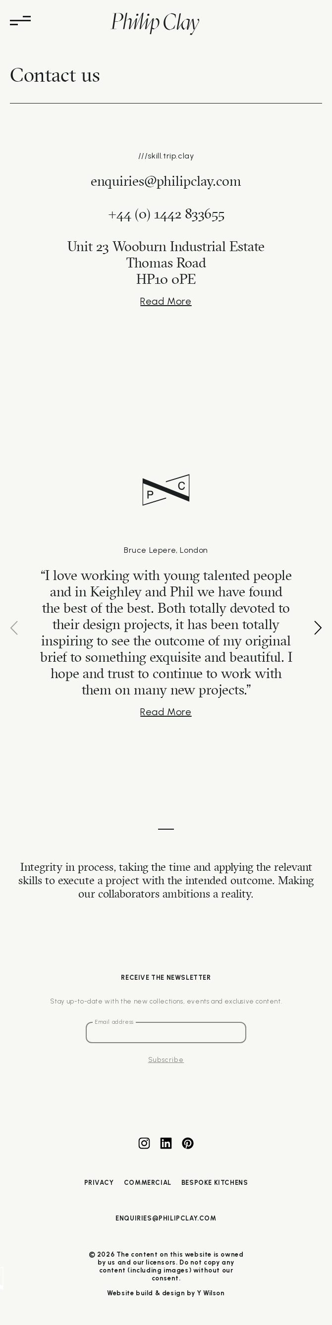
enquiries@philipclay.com (165, 1218)
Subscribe (166, 1059)
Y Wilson (211, 1293)
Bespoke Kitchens (214, 1182)
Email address (114, 1022)
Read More (165, 301)
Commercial (147, 1182)
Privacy (99, 1182)
